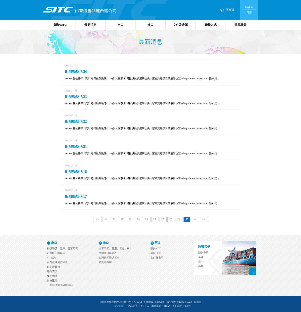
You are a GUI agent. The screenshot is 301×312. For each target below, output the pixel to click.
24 (138, 219)
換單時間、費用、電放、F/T (115, 248)
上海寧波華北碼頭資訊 (60, 285)
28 (171, 219)
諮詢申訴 (203, 252)
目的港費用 (53, 266)
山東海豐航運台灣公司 (79, 10)
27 (163, 219)
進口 (150, 24)
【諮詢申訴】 (118, 306)
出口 (120, 24)
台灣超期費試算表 (57, 262)
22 (122, 219)
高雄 (200, 266)
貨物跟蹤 (52, 280)
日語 (249, 12)
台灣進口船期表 (108, 253)
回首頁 (230, 9)
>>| (204, 219)
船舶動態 (52, 275)
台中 (200, 261)
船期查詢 (52, 271)
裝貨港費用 (105, 262)
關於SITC (60, 24)
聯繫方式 (211, 24)
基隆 (200, 257)
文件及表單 (180, 24)
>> (195, 219)
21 (114, 219)
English (249, 6)
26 (155, 219)
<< (106, 219)
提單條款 (241, 24)
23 (130, 219)
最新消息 (90, 24)
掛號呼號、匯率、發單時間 (62, 248)
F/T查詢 (51, 257)
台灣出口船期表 (56, 253)
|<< (98, 219)
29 (179, 219)
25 (147, 219)
